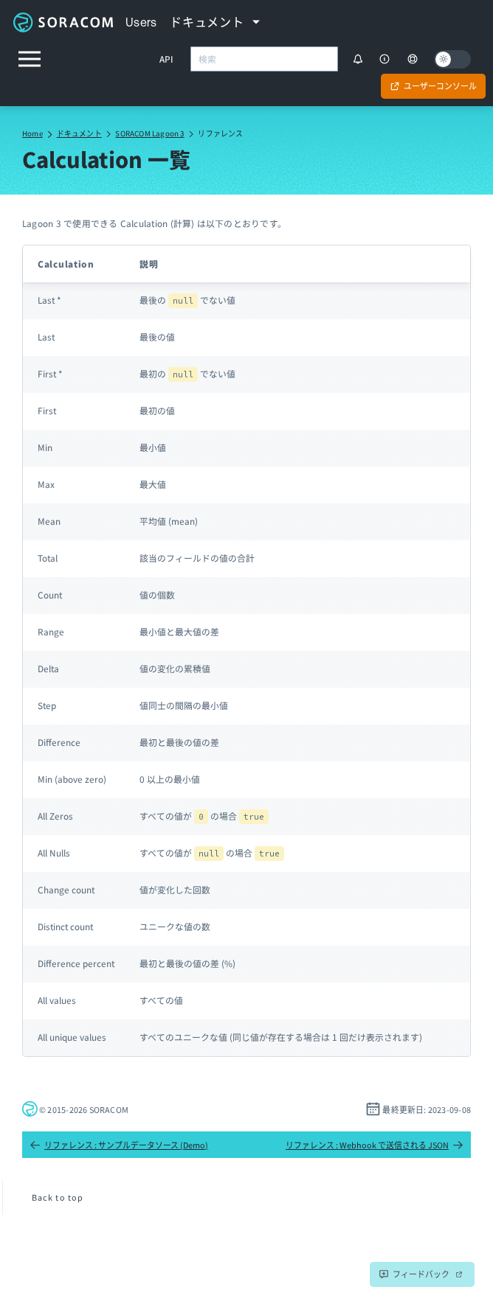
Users (141, 22)
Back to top (57, 1197)
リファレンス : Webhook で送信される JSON (374, 1145)
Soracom (62, 22)
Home (32, 133)
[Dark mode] (452, 59)
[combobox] (264, 58)
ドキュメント (79, 133)
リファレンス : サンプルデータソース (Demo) (119, 1145)
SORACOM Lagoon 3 (149, 133)
